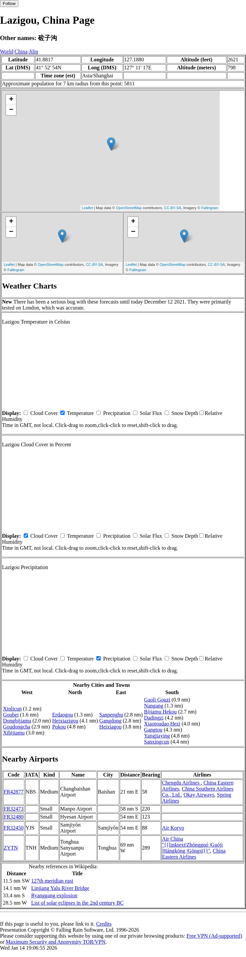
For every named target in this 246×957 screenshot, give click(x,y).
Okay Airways (199, 795)
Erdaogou (62, 714)
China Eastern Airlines (194, 854)
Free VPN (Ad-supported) (214, 936)
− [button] (11, 110)
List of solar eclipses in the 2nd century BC (77, 903)
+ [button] (11, 100)
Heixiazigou (65, 721)
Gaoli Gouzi (157, 699)
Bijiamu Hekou (160, 711)
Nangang (153, 705)
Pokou (59, 727)
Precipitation (116, 413)
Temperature (80, 413)
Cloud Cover (44, 413)
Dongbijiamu (17, 721)
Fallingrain (209, 208)
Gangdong (110, 721)
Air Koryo (173, 828)
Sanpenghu (111, 714)
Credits (103, 924)
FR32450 (14, 828)
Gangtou (153, 730)
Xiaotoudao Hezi (162, 724)
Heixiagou (110, 727)
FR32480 (14, 817)
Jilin (33, 51)
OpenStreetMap (129, 208)
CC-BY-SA (172, 208)
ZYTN (11, 848)
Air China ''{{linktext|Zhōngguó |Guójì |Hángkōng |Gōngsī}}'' (192, 845)
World (6, 51)
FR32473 (14, 809)
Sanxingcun (156, 742)
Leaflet (87, 208)
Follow (9, 3)
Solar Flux (151, 413)
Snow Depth (184, 413)
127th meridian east (52, 881)
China (21, 51)
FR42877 (14, 792)
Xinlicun (12, 708)
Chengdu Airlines (181, 783)
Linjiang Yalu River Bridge (60, 888)
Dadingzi (154, 718)
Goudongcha (16, 727)
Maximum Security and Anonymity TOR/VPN (55, 942)
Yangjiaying (157, 736)
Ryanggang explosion (54, 895)
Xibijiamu (14, 733)
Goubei (11, 714)
